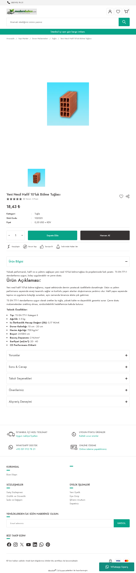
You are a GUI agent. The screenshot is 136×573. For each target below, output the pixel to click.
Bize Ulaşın (11, 474)
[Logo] (21, 11)
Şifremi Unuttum (77, 500)
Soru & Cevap (18, 367)
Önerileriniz (16, 390)
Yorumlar (14, 355)
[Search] (68, 22)
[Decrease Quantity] (9, 235)
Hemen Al (105, 235)
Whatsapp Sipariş (116, 567)
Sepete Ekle (52, 235)
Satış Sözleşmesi (14, 492)
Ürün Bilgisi (16, 261)
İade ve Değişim (14, 500)
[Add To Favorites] (121, 196)
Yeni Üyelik (75, 492)
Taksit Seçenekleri (20, 378)
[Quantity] (16, 235)
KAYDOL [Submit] (121, 523)
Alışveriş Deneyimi (20, 402)
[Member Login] (110, 11)
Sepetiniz (74, 503)
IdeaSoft (52, 570)
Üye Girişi (74, 496)
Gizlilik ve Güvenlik (16, 496)
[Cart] (126, 11)
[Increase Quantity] (22, 235)
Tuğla (37, 213)
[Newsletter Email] (68, 523)
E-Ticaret (61, 570)
